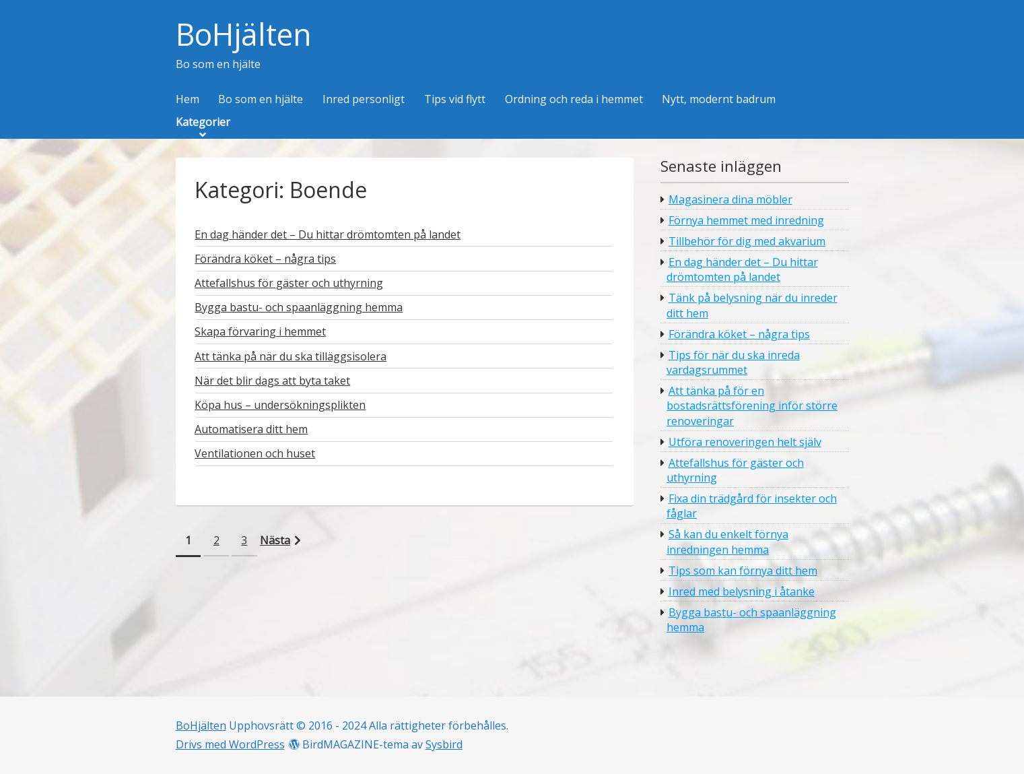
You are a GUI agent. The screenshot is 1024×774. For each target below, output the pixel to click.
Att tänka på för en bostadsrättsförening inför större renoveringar (752, 405)
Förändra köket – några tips (739, 334)
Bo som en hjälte (260, 99)
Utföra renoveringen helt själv (745, 441)
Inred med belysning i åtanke (742, 591)
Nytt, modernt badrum (719, 99)
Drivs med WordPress (230, 744)
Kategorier (203, 122)
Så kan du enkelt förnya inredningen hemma (727, 541)
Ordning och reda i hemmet (574, 99)
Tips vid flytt (454, 99)
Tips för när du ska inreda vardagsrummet (733, 362)
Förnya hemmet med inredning (746, 220)
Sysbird (444, 744)
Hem (187, 99)
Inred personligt (363, 99)
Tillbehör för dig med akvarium (747, 241)
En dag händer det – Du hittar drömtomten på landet (742, 269)
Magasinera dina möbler (730, 199)
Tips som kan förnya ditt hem (743, 570)
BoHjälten (244, 35)
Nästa (275, 540)
